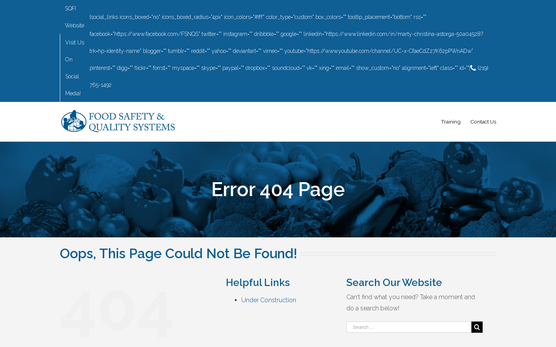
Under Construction (268, 300)
